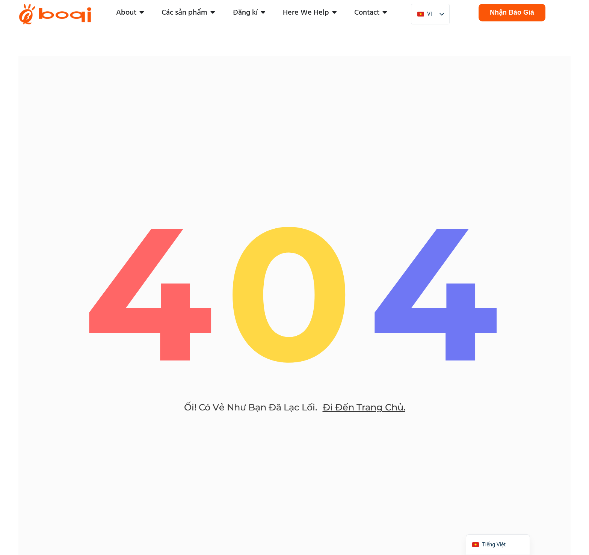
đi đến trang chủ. (364, 407)
